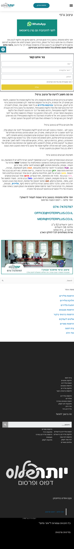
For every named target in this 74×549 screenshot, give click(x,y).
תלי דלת (70, 333)
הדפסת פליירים (66, 295)
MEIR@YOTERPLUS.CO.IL (55, 219)
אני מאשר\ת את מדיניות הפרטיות (59, 82)
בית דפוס (69, 328)
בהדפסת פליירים (45, 105)
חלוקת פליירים (67, 300)
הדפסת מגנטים (66, 309)
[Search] (5, 425)
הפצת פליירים (67, 305)
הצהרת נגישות (29, 518)
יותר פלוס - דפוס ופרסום (54, 512)
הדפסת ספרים (67, 323)
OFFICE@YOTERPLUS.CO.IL (53, 213)
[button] (71, 5)
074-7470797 (63, 207)
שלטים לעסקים (66, 319)
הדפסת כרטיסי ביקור (64, 314)
